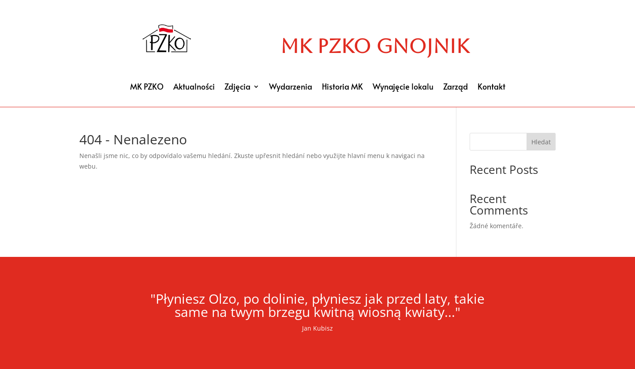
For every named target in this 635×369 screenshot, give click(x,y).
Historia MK (342, 87)
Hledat (541, 142)
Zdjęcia (237, 87)
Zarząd (455, 87)
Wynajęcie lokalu (403, 87)
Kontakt (491, 87)
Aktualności (194, 87)
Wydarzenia (290, 87)
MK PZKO (147, 87)
